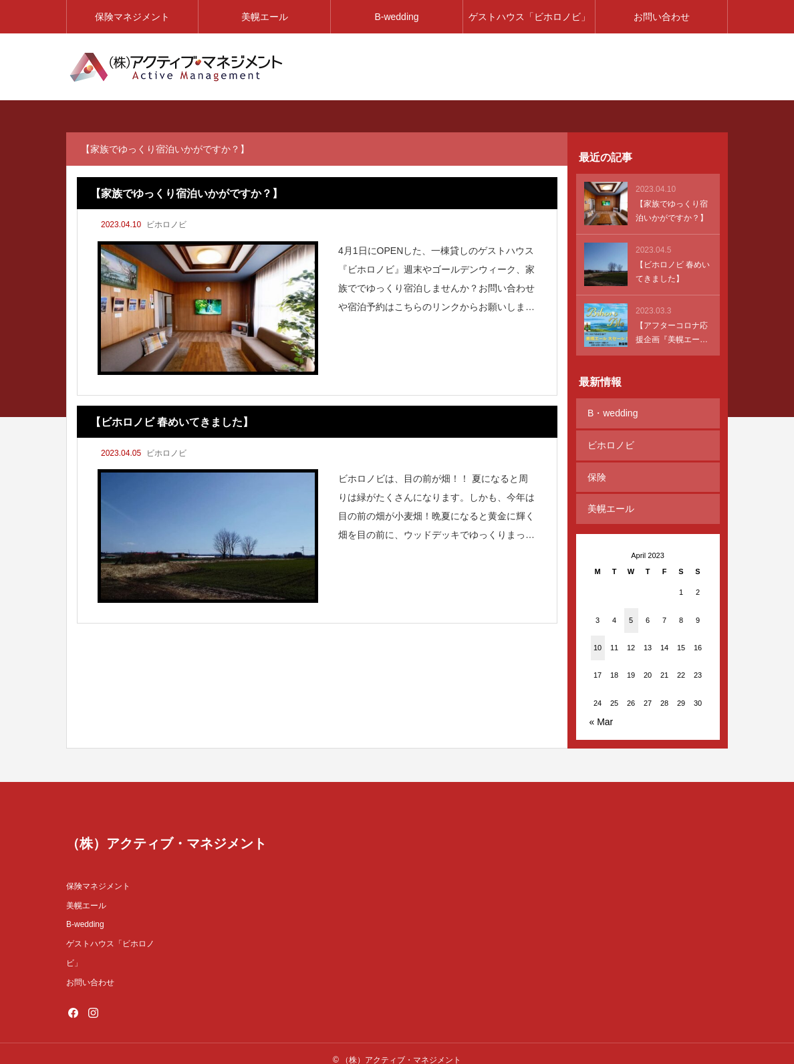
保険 (595, 469)
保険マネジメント (132, 16)
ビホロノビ (166, 224)
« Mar (601, 709)
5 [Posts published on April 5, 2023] (631, 607)
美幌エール (264, 16)
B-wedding (396, 16)
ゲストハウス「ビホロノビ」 (529, 16)
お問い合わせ (662, 16)
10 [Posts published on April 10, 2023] (597, 635)
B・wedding (611, 411)
